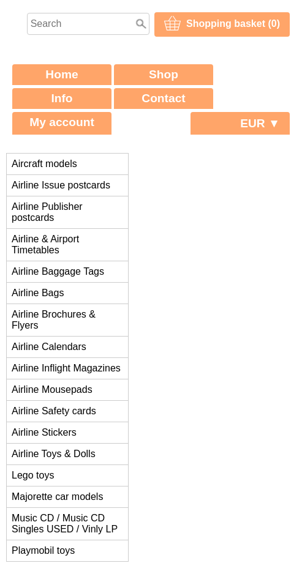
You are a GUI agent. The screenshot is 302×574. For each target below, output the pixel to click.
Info (61, 98)
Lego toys (33, 475)
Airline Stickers (44, 432)
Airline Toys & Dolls (54, 454)
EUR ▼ (260, 123)
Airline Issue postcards (61, 185)
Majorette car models (57, 496)
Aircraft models (44, 163)
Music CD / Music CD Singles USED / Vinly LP (65, 523)
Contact (163, 98)
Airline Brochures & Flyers (54, 319)
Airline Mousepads (52, 389)
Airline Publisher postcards (47, 212)
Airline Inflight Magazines (66, 368)
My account (61, 122)
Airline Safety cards (54, 411)
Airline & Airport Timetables (45, 244)
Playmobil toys (43, 550)
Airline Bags (38, 293)
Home (61, 74)
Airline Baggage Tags (58, 271)
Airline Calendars (49, 346)
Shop (163, 74)
